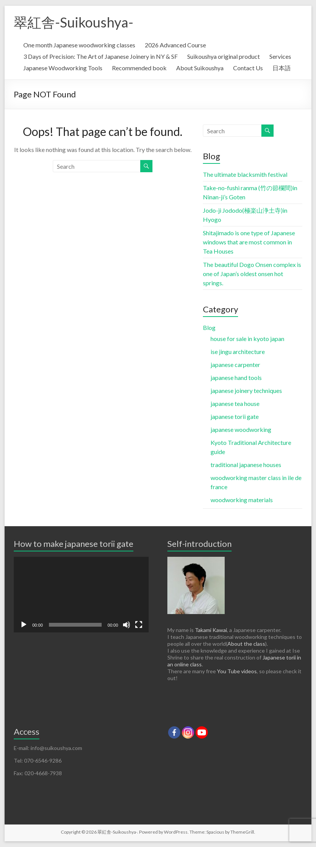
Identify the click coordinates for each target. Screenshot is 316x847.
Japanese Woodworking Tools (62, 67)
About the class (246, 643)
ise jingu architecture (238, 351)
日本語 (281, 67)
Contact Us (248, 67)
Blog (209, 327)
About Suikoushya (200, 67)
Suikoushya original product (223, 56)
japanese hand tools (236, 377)
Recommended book (139, 67)
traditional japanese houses (246, 464)
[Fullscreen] (139, 625)
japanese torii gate (235, 416)
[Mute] (126, 625)
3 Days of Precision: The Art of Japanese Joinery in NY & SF (100, 56)
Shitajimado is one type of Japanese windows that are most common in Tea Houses (249, 242)
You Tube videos (237, 671)
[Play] (24, 625)
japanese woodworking (241, 429)
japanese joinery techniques (246, 390)
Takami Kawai (211, 630)
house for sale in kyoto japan (247, 338)
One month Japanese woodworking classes (79, 44)
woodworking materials (242, 499)
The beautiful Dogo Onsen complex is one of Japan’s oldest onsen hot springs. (252, 273)
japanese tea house (235, 403)
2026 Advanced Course (175, 44)
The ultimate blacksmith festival (245, 174)
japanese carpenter (235, 364)
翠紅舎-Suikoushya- (73, 22)
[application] (81, 594)
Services (280, 56)
